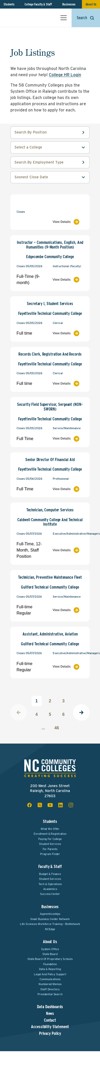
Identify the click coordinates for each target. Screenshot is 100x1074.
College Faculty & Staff (38, 4)
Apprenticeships (50, 914)
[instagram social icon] (70, 805)
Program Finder (50, 854)
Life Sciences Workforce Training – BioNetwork (50, 924)
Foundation (50, 964)
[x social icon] (39, 805)
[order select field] (50, 177)
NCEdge (50, 929)
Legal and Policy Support (50, 974)
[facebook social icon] (29, 805)
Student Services (50, 844)
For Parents (50, 849)
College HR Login (65, 74)
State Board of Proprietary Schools (50, 959)
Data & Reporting (50, 969)
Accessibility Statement (50, 1026)
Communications (50, 979)
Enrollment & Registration (50, 834)
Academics (50, 889)
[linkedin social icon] (60, 805)
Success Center (50, 894)
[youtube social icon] (50, 805)
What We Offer (50, 829)
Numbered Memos (50, 984)
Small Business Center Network (50, 919)
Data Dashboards (50, 1007)
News (50, 1013)
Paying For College (50, 839)
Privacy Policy (50, 1033)
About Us (91, 4)
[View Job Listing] (68, 222)
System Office (50, 949)
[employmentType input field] (50, 162)
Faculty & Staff (49, 866)
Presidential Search (50, 994)
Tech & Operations (50, 884)
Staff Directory (49, 989)
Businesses (68, 4)
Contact (50, 1020)
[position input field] (50, 132)
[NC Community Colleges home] (25, 18)
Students (9, 4)
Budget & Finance (50, 874)
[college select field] (50, 147)
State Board (50, 954)
